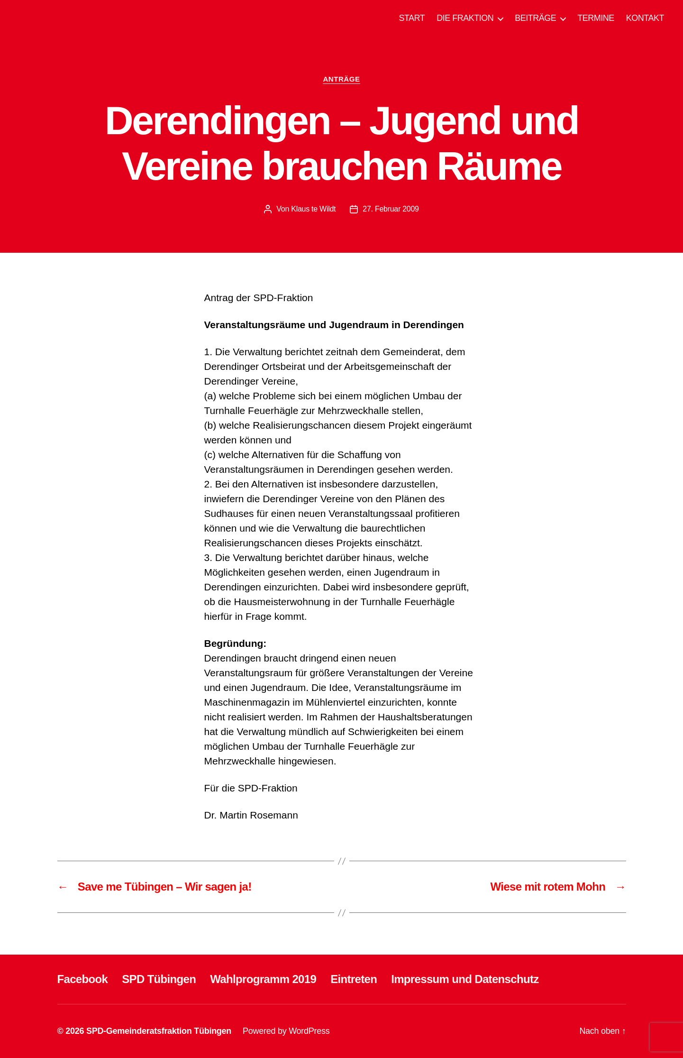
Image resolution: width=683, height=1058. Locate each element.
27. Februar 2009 (391, 209)
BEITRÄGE (535, 18)
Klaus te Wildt (313, 209)
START (412, 18)
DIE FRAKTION (465, 18)
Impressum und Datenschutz (464, 979)
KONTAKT (645, 18)
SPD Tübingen (159, 979)
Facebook (82, 979)
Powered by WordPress (286, 1031)
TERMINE (595, 18)
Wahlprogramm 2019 (263, 979)
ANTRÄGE (341, 79)
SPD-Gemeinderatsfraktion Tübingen (158, 1031)
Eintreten (353, 979)
